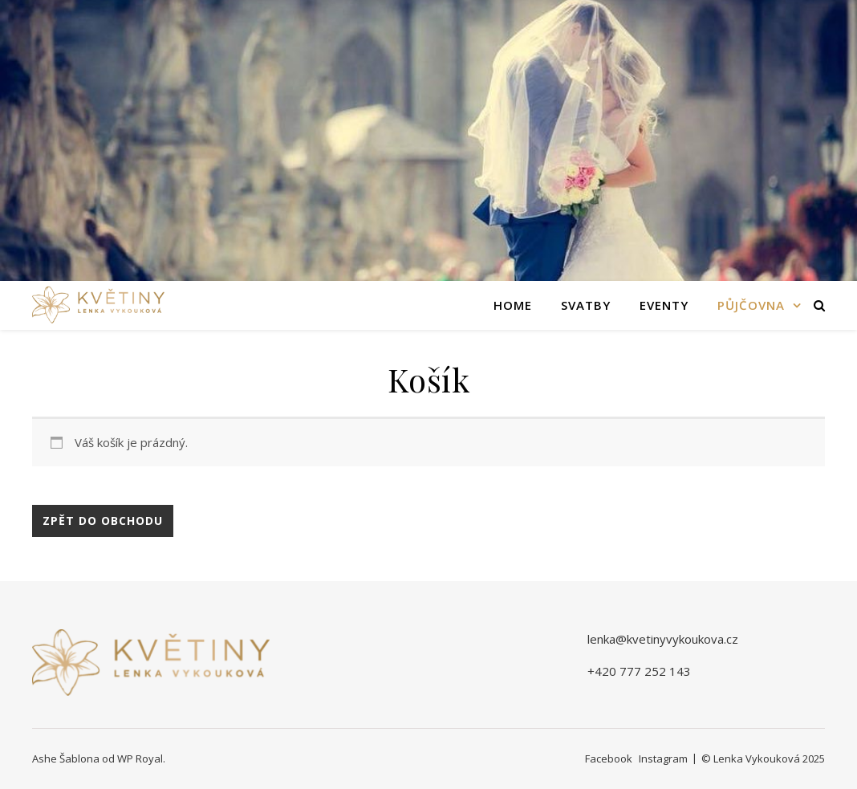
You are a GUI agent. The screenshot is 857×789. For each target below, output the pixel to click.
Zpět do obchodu (103, 520)
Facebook (608, 758)
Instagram (663, 758)
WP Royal (140, 758)
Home (512, 305)
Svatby (586, 305)
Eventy (664, 305)
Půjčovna (751, 305)
